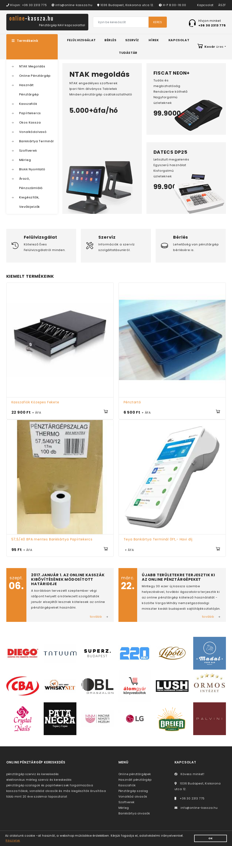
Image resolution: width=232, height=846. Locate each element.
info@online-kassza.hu (72, 5)
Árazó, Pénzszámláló (31, 183)
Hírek (154, 40)
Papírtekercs (30, 113)
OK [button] (210, 838)
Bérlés (110, 40)
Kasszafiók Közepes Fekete (35, 402)
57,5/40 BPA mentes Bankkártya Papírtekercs (52, 539)
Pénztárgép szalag (133, 791)
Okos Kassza (30, 122)
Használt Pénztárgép (29, 90)
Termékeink (25, 40)
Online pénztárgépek (134, 774)
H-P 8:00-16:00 (172, 5)
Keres (157, 22)
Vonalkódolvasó (33, 132)
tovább (96, 616)
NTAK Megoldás (32, 66)
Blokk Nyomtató (32, 169)
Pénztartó (132, 402)
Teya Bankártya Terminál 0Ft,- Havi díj (158, 539)
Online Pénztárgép (35, 75)
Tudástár (128, 53)
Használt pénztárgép (135, 780)
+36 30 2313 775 (190, 798)
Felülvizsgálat (81, 40)
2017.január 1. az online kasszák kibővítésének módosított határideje (68, 579)
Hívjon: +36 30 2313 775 (26, 5)
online (31, 18)
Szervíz (132, 40)
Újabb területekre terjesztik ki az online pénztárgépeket (178, 577)
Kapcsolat (205, 5)
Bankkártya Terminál (36, 141)
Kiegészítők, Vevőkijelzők (29, 202)
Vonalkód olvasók (132, 797)
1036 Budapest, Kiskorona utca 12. (125, 5)
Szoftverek (28, 150)
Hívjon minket (212, 23)
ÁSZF (222, 5)
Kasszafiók (28, 104)
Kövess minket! (189, 774)
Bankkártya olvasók (134, 813)
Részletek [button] (13, 840)
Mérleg (25, 160)
